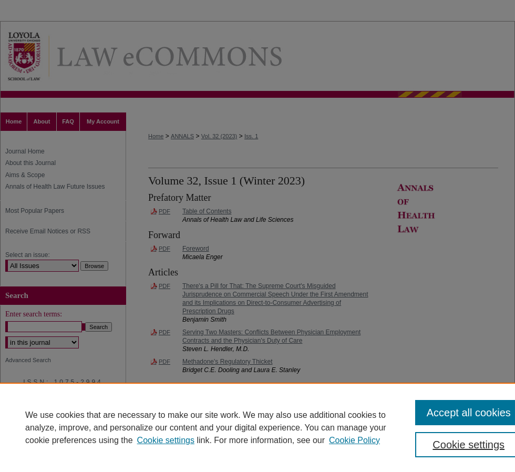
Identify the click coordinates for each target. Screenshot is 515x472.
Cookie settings (165, 440)
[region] (257, 427)
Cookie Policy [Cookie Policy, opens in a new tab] (354, 440)
